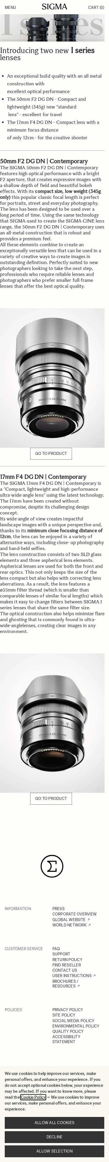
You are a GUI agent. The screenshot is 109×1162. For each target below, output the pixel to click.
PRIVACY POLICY (67, 1010)
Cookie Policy (33, 1097)
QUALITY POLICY (68, 1031)
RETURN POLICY (67, 960)
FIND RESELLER (66, 965)
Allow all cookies (54, 1123)
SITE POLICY (64, 1015)
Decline (55, 1137)
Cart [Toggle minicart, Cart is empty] (96, 7)
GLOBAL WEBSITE (69, 920)
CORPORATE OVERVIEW (74, 914)
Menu (10, 7)
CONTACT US (64, 970)
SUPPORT (61, 954)
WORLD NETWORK (69, 925)
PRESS (58, 909)
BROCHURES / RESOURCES (65, 983)
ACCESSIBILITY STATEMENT (66, 1039)
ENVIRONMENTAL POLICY (76, 1026)
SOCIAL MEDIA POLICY (73, 1021)
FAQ (56, 949)
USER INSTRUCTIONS (72, 976)
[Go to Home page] (54, 6)
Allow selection (54, 1151)
